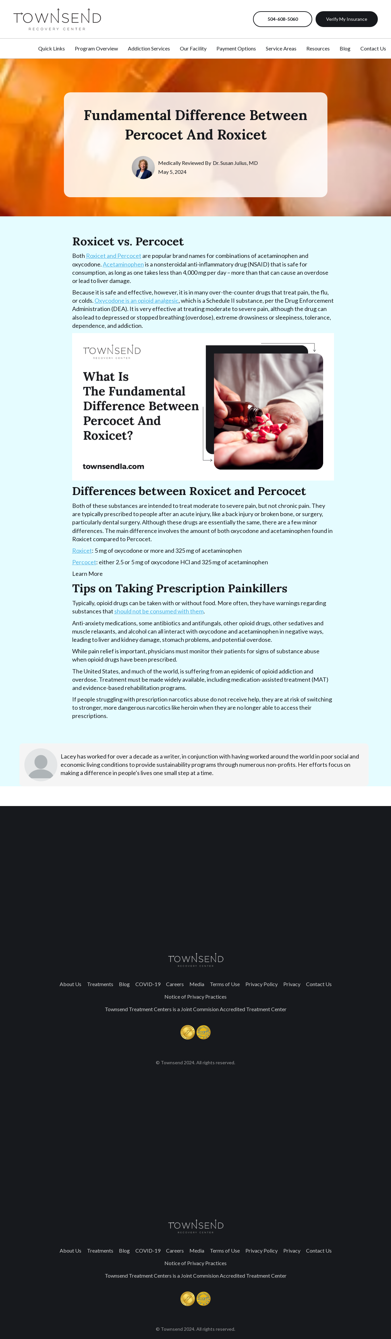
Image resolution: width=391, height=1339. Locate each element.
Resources (318, 48)
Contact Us (319, 984)
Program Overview (96, 48)
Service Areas (281, 48)
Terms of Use (225, 984)
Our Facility (193, 48)
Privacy (291, 984)
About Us (70, 984)
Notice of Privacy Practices (195, 996)
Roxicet (82, 550)
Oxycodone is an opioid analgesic (137, 300)
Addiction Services (149, 48)
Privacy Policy (261, 984)
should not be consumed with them (159, 611)
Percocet (84, 562)
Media (196, 984)
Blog (124, 984)
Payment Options (236, 48)
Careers (175, 984)
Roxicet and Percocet (113, 255)
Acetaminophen (123, 264)
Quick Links (51, 48)
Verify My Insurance (346, 19)
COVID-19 (147, 984)
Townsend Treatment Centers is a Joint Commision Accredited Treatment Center (196, 1009)
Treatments (100, 984)
